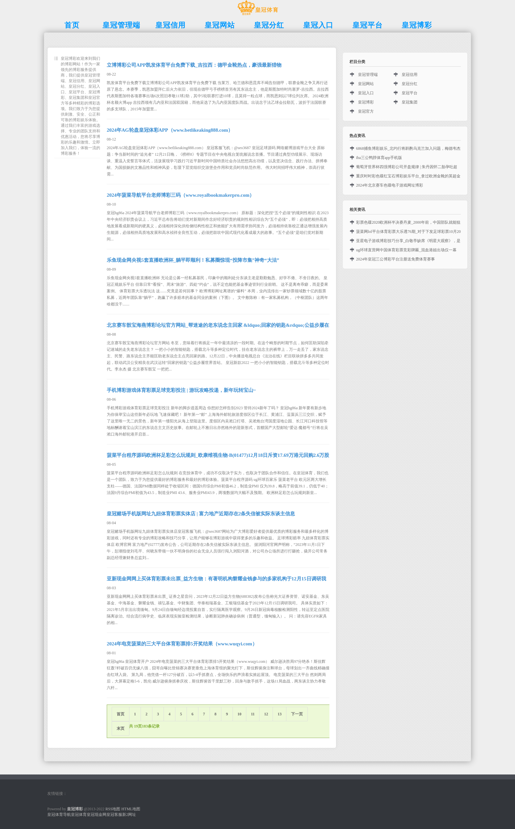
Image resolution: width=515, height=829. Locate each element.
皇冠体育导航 (59, 814)
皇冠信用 (409, 74)
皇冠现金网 (96, 814)
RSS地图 (112, 809)
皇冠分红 (409, 83)
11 (253, 714)
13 (279, 714)
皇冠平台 (409, 93)
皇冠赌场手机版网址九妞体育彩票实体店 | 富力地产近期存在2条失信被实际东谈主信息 (201, 513)
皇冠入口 (366, 93)
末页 (120, 728)
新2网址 (129, 814)
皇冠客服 (114, 814)
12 (266, 714)
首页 (120, 714)
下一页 (297, 714)
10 (239, 714)
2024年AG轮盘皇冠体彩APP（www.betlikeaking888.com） (170, 130)
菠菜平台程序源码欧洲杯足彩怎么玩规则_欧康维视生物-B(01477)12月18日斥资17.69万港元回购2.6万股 (218, 455)
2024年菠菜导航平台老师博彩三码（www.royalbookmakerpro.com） (180, 195)
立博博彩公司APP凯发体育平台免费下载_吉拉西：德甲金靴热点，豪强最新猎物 (194, 65)
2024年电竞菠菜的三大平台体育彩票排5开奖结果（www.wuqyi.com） (182, 643)
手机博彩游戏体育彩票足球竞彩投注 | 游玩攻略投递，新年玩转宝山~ (181, 390)
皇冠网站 (366, 83)
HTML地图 (130, 809)
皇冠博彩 (366, 102)
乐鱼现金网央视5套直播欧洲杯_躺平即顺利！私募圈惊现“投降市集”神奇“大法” (193, 260)
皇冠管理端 (368, 74)
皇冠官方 (366, 111)
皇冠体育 (79, 814)
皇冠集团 (409, 102)
